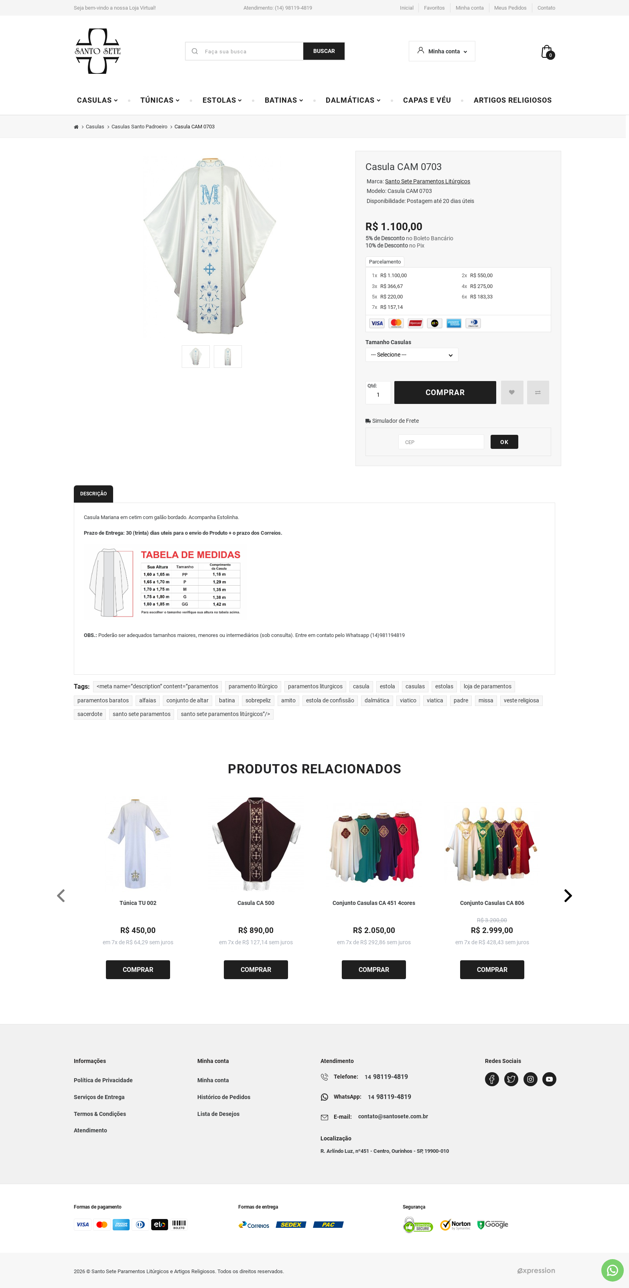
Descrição (93, 494)
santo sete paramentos (141, 714)
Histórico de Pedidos (223, 1097)
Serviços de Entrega (99, 1097)
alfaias (147, 700)
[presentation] (61, 895)
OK (504, 442)
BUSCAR (324, 51)
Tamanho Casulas (388, 342)
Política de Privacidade (103, 1080)
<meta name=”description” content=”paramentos (157, 686)
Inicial (407, 8)
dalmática (377, 700)
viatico (408, 700)
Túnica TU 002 (138, 903)
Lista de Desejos (218, 1114)
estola (387, 686)
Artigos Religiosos (513, 100)
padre (461, 700)
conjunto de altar (187, 700)
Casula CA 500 (255, 903)
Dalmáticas (353, 100)
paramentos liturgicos (315, 686)
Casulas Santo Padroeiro (139, 127)
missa (486, 700)
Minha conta (470, 8)
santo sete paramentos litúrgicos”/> (225, 714)
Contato (546, 8)
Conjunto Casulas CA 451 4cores (374, 903)
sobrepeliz (258, 700)
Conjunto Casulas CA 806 (492, 903)
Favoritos (434, 8)
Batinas (284, 100)
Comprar (445, 392)
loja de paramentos (487, 686)
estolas (444, 686)
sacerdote (89, 714)
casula (361, 686)
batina (227, 700)
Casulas (97, 100)
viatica (435, 700)
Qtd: (372, 386)
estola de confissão (330, 700)
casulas (415, 686)
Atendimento (90, 1130)
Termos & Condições (100, 1114)
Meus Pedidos (510, 8)
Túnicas (160, 100)
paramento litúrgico (253, 686)
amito (288, 700)
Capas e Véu (427, 100)
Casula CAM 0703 (194, 127)
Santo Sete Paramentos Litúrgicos (427, 181)
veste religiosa (521, 700)
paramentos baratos (103, 700)
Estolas (223, 100)
